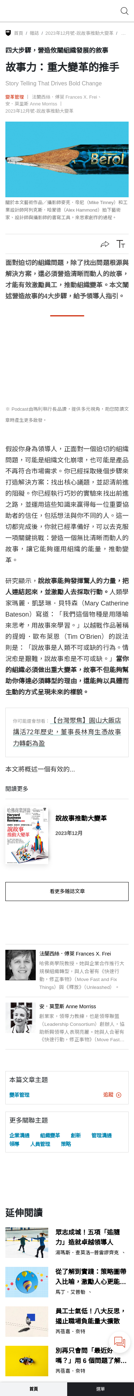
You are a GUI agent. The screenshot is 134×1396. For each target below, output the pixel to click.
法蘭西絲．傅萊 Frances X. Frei (64, 97)
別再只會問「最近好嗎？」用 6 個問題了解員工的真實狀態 (91, 1357)
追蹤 (112, 1095)
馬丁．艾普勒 (70, 1292)
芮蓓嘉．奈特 (70, 1331)
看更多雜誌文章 (67, 891)
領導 (14, 1144)
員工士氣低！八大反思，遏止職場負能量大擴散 (90, 1316)
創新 (76, 1135)
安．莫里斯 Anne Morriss (31, 104)
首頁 (18, 33)
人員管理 (40, 1144)
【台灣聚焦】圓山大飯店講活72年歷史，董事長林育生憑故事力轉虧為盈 (67, 732)
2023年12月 (69, 833)
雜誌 (34, 33)
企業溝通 (19, 1135)
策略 (66, 1144)
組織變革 (50, 1135)
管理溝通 (101, 1135)
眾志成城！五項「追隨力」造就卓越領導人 (87, 1237)
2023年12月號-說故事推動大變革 (79, 33)
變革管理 (14, 97)
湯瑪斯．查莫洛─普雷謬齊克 (87, 1252)
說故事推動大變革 (81, 818)
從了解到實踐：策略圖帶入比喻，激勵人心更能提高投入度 (90, 1278)
